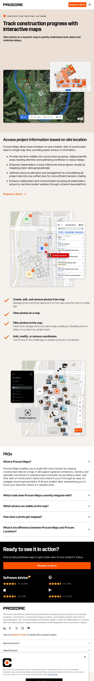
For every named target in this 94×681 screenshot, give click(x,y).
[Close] (85, 665)
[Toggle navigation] (90, 5)
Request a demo (77, 4)
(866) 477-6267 (19, 635)
